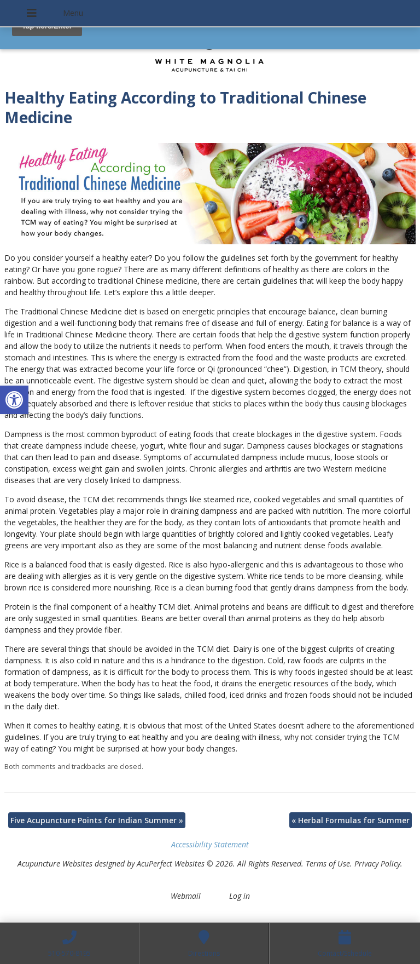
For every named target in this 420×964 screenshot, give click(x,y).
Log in (239, 896)
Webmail (186, 896)
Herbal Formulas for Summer (350, 820)
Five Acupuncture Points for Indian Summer (96, 820)
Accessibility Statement (210, 844)
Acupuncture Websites (55, 863)
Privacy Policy (377, 863)
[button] (14, 400)
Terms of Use (328, 863)
